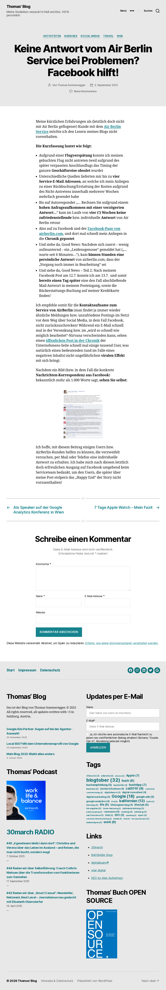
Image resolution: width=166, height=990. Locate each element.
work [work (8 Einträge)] (110, 822)
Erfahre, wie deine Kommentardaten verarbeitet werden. (121, 643)
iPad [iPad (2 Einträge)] (114, 801)
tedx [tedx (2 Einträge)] (127, 819)
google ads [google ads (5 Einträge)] (145, 796)
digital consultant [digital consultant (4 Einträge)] (134, 792)
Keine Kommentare (85, 91)
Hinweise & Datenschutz (57, 981)
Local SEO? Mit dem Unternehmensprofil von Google (42, 743)
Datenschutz (50, 670)
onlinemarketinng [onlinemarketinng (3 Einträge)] (133, 808)
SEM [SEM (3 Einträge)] (109, 815)
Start (10, 670)
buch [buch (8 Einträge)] (128, 781)
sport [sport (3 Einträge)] (142, 815)
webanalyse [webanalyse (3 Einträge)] (94, 822)
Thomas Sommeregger (71, 85)
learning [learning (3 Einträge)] (92, 805)
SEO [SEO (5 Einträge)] (119, 815)
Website (40, 612)
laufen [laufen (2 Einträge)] (150, 801)
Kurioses (70, 36)
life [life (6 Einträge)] (104, 804)
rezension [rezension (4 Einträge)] (112, 811)
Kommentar (43, 564)
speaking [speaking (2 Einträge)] (131, 815)
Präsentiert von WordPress (94, 981)
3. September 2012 (106, 85)
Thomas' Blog (18, 6)
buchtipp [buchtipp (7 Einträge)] (138, 784)
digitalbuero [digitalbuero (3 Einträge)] (112, 792)
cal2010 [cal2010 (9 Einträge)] (135, 788)
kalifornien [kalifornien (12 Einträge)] (132, 801)
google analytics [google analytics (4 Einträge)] (98, 801)
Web (120, 36)
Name (40, 596)
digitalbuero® (100, 862)
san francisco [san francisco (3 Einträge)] (94, 815)
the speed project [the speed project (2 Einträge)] (140, 819)
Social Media (90, 36)
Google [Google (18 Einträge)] (123, 796)
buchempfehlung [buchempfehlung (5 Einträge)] (99, 784)
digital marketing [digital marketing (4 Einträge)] (98, 796)
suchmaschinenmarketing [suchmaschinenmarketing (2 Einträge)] (99, 819)
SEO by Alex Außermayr (107, 878)
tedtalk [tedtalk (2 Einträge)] (117, 819)
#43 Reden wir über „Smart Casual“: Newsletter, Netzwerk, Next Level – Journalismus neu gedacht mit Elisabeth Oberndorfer (41, 897)
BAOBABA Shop (102, 855)
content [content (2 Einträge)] (150, 789)
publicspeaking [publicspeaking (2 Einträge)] (94, 812)
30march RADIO (30, 832)
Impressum (27, 670)
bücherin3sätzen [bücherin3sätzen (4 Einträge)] (112, 788)
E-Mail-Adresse (95, 596)
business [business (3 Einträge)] (92, 789)
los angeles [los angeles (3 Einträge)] (93, 808)
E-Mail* (122, 725)
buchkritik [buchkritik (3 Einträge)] (120, 785)
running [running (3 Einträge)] (126, 812)
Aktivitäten (52, 36)
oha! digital (98, 870)
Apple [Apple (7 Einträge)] (133, 775)
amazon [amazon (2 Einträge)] (119, 776)
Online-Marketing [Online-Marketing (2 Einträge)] (112, 808)
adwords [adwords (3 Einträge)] (107, 776)
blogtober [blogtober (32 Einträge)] (103, 780)
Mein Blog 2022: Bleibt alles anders (30, 754)
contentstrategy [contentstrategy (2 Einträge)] (94, 793)
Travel (108, 36)
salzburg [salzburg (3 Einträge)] (140, 812)
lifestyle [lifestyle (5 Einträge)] (141, 804)
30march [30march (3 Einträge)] (92, 776)
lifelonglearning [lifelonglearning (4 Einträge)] (122, 804)
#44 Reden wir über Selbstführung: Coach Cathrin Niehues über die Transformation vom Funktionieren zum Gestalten (43, 872)
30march (97, 847)
